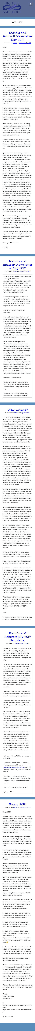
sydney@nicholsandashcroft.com (14, 767)
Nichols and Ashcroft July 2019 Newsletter (17, 637)
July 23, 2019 (25, 643)
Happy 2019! (17, 804)
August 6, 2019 (25, 413)
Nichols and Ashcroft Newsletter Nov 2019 (17, 36)
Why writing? (17, 410)
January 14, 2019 (25, 807)
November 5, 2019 (25, 43)
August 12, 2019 (25, 271)
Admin (15, 43)
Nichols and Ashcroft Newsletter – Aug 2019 (17, 264)
